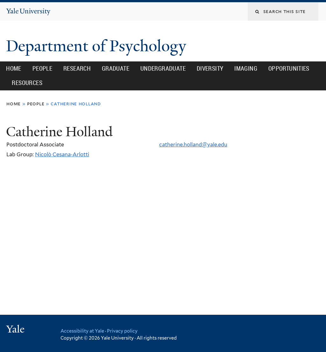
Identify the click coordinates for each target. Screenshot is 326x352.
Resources (27, 83)
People (42, 68)
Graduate (115, 68)
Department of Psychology (98, 46)
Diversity (210, 68)
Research (77, 68)
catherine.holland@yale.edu (193, 144)
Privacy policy (122, 331)
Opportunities (288, 68)
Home (13, 68)
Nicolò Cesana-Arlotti (62, 154)
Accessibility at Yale (82, 331)
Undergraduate (163, 68)
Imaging (245, 68)
